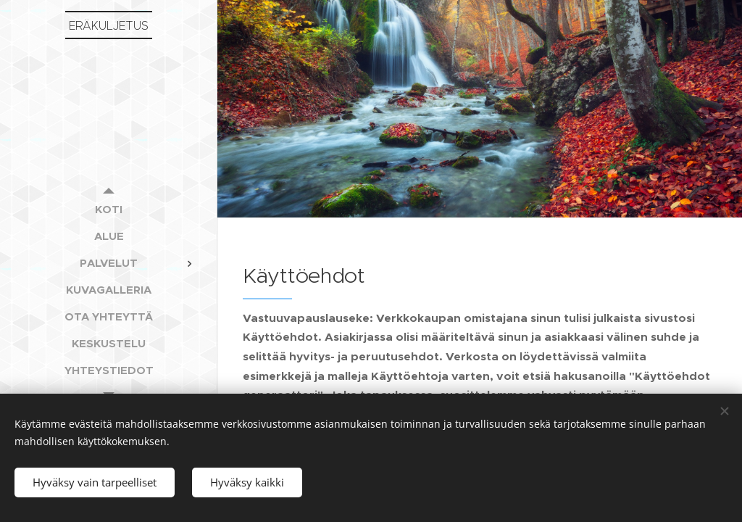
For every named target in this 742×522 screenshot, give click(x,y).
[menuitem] (108, 209)
